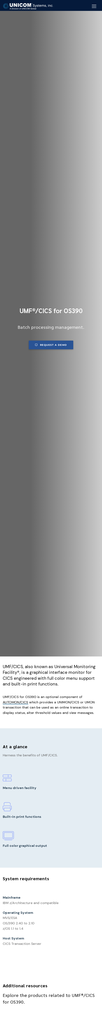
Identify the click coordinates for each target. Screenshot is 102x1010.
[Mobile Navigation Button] (94, 6)
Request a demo (51, 345)
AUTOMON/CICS (15, 702)
